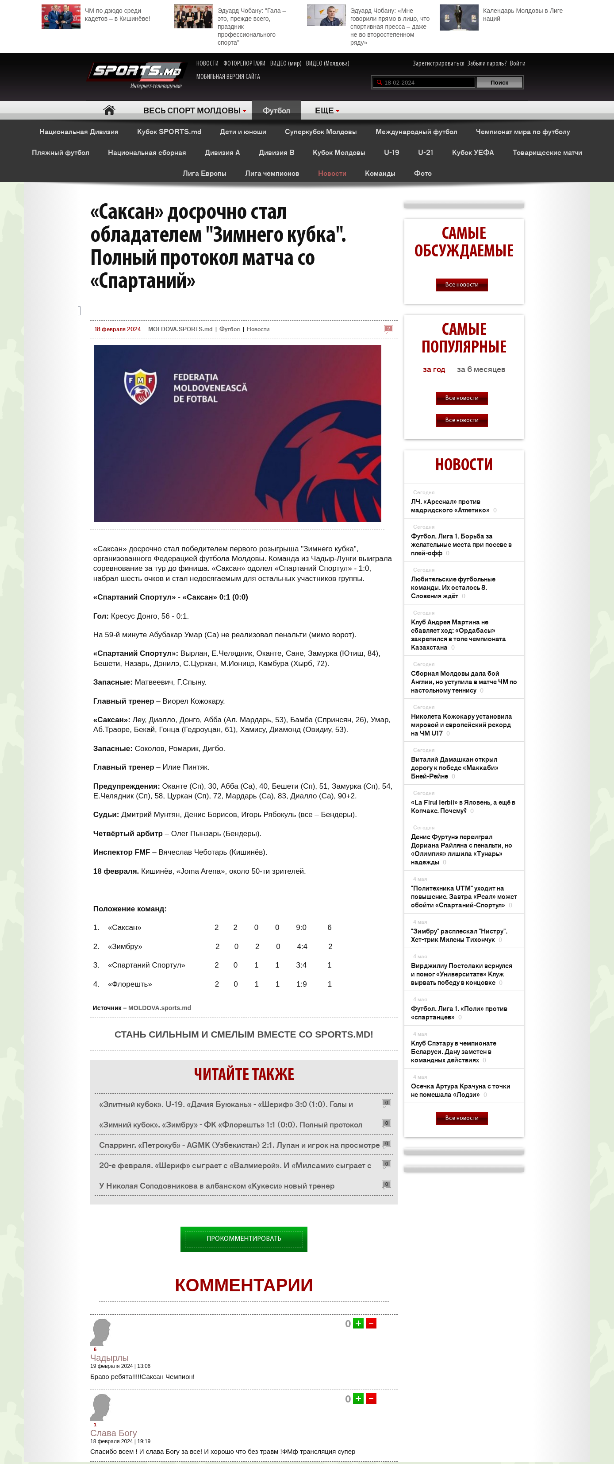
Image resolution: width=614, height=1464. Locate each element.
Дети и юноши (243, 131)
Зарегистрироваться (438, 63)
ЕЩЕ (324, 110)
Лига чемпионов (272, 173)
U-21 (426, 152)
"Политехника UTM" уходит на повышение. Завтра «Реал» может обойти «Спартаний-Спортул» (464, 896)
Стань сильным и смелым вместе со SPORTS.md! (244, 1034)
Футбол (276, 110)
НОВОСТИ (207, 63)
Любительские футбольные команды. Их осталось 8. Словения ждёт (453, 587)
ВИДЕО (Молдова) (327, 63)
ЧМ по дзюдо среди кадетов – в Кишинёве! (96, 13)
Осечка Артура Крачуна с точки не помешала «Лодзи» (460, 1089)
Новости (332, 173)
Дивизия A (222, 152)
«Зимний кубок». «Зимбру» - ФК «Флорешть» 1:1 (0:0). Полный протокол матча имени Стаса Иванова (230, 1126)
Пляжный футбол (60, 152)
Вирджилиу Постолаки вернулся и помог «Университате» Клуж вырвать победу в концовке (461, 973)
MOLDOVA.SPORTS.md (180, 329)
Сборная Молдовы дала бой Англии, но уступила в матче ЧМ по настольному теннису (464, 681)
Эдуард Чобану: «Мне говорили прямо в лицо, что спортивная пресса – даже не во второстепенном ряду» (368, 25)
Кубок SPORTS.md (169, 131)
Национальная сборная (147, 152)
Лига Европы (204, 173)
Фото (423, 173)
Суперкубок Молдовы (321, 131)
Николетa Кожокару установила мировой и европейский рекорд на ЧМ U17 (461, 724)
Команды (380, 173)
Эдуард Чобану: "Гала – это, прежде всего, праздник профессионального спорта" (230, 25)
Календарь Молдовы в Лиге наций (501, 13)
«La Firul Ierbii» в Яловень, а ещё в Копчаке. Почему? (463, 806)
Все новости (462, 285)
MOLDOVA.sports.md (159, 1007)
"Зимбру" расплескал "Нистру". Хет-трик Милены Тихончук (459, 934)
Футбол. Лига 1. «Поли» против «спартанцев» (459, 1012)
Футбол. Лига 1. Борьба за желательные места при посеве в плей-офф (461, 544)
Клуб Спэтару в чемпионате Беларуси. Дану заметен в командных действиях (453, 1051)
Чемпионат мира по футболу (523, 131)
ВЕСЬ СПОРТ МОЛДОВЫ (192, 110)
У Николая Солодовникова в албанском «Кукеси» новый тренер (216, 1185)
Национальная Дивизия (79, 131)
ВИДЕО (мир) (286, 63)
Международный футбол (416, 131)
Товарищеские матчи (547, 152)
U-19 (391, 152)
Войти (518, 63)
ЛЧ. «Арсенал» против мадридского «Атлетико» (454, 505)
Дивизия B (276, 152)
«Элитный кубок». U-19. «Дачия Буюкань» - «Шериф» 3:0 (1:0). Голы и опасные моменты (226, 1106)
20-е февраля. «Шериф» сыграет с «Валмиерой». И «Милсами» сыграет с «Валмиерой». (235, 1167)
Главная (109, 110)
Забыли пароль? (487, 63)
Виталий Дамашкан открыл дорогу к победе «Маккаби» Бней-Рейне (455, 767)
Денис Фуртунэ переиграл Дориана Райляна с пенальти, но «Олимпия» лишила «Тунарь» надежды (461, 849)
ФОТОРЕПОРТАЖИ (244, 63)
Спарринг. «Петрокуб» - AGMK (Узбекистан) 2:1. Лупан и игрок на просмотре (239, 1144)
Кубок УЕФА (473, 152)
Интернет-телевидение (137, 76)
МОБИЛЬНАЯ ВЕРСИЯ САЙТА (228, 77)
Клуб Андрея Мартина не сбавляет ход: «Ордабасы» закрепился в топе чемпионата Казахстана (458, 634)
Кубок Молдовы (339, 152)
